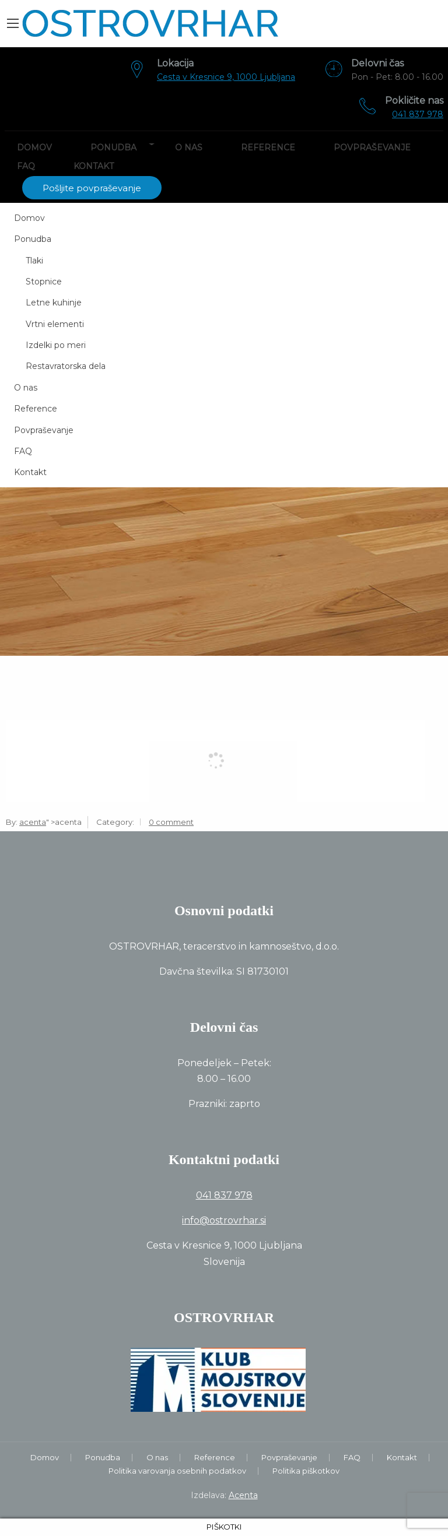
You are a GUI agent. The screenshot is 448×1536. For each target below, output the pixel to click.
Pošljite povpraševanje (92, 188)
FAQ (26, 166)
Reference (268, 147)
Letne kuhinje (54, 302)
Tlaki (34, 260)
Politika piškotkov (306, 1471)
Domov (34, 147)
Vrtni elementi (55, 324)
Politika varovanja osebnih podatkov (177, 1471)
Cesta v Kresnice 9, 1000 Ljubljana (226, 77)
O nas (188, 147)
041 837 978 (417, 114)
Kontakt (94, 166)
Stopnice (44, 281)
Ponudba (113, 147)
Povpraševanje (372, 147)
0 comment (171, 822)
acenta (32, 822)
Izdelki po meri (56, 345)
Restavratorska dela (66, 366)
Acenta (243, 1495)
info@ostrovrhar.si (224, 1220)
